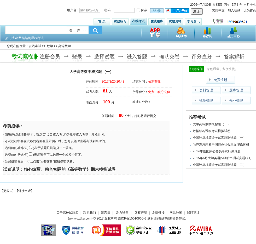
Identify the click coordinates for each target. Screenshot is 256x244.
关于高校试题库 (67, 213)
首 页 (101, 21)
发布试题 (122, 213)
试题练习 (120, 21)
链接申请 (24, 191)
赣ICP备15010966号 (132, 218)
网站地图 (176, 213)
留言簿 (105, 213)
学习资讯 (193, 21)
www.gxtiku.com (80, 218)
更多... (7, 191)
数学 (50, 46)
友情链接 (158, 213)
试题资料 (175, 21)
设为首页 (249, 10)
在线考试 (138, 21)
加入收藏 (234, 10)
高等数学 (64, 46)
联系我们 (89, 213)
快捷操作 (196, 69)
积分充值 (164, 92)
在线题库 (156, 21)
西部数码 (160, 218)
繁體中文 (218, 10)
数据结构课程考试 (31, 38)
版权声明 (141, 213)
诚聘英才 (193, 213)
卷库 (77, 30)
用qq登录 (177, 11)
